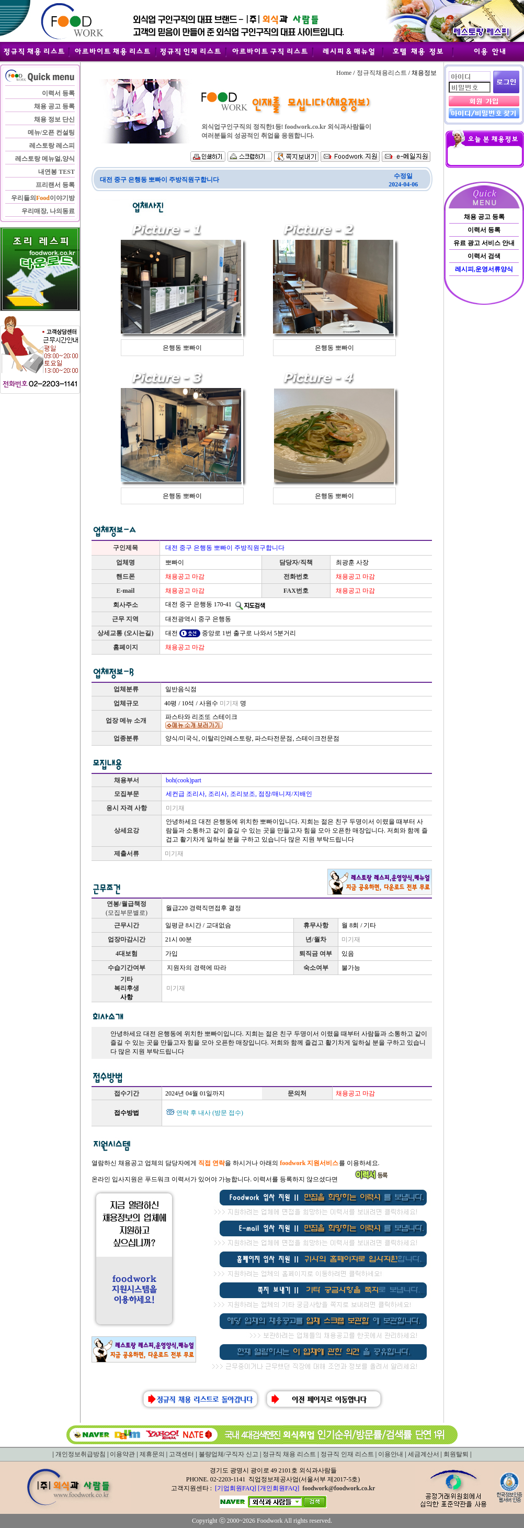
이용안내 (390, 1454)
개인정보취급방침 (80, 1454)
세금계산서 (423, 1454)
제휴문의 (152, 1454)
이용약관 (122, 1454)
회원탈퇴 (456, 1454)
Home (343, 72)
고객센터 (181, 1454)
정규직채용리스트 (382, 72)
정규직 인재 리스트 (347, 1454)
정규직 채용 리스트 (289, 1454)
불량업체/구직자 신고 (228, 1454)
